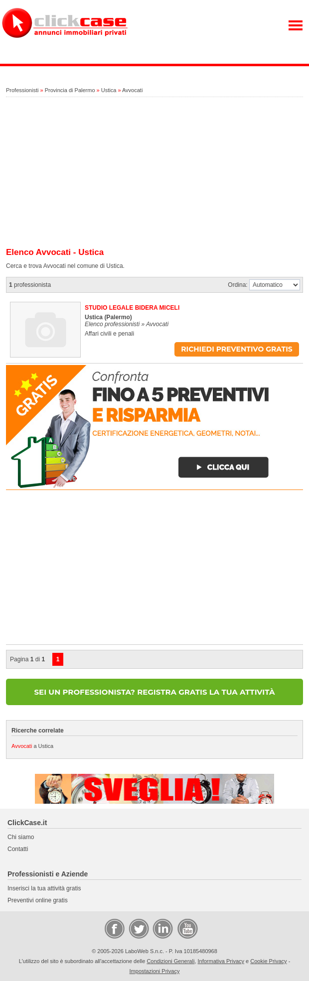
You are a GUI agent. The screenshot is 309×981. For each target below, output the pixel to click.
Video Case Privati (187, 928)
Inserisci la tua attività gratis (44, 888)
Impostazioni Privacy (155, 971)
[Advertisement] (154, 173)
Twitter (138, 928)
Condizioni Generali (170, 961)
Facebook (114, 928)
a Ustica (32, 746)
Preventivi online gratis (37, 900)
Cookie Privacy (268, 961)
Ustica (109, 90)
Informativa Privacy (221, 961)
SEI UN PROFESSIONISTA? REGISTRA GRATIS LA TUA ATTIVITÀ (154, 692)
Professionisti (22, 90)
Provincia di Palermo (70, 90)
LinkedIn (162, 928)
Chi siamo (20, 837)
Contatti (17, 849)
